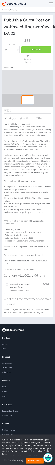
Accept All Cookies (34, 461)
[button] (50, 3)
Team (4, 349)
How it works (7, 363)
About (4, 344)
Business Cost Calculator (11, 411)
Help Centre (6, 372)
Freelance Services (9, 430)
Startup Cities (7, 415)
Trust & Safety (7, 368)
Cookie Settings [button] (17, 460)
